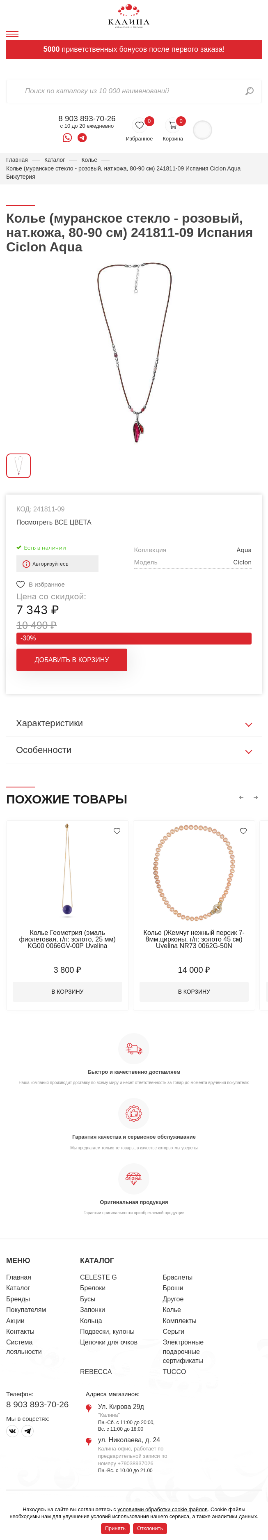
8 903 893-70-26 (86, 119)
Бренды (18, 1299)
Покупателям (26, 1310)
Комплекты (180, 1320)
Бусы (87, 1299)
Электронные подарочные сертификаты (183, 1352)
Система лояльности (24, 1347)
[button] (241, 797)
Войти (202, 130)
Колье (90, 160)
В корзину (68, 992)
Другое (173, 1299)
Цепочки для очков (108, 1342)
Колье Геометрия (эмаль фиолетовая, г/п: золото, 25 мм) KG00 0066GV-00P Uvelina (67, 939)
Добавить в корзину (72, 659)
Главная (17, 160)
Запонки (92, 1310)
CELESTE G (98, 1277)
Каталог (54, 160)
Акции (15, 1320)
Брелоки (92, 1288)
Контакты (20, 1331)
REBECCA (96, 1371)
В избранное (47, 584)
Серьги (173, 1331)
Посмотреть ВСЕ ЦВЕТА (54, 522)
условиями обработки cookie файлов (162, 1509)
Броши (173, 1288)
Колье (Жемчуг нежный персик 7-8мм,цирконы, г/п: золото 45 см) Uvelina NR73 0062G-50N (194, 939)
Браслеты (178, 1277)
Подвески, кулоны (107, 1331)
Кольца (91, 1320)
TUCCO (174, 1371)
